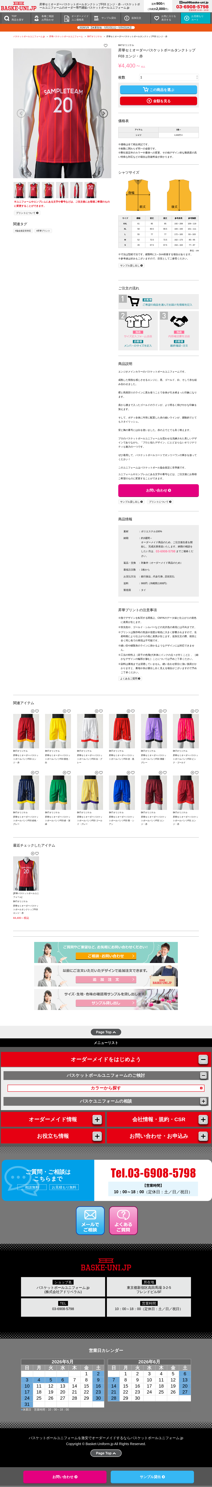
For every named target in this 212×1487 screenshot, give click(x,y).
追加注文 (136, 17)
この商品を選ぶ (158, 89)
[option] (62, 113)
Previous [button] (21, 113)
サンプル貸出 (108, 17)
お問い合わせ (158, 490)
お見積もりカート (197, 18)
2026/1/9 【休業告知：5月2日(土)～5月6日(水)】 (106, 27)
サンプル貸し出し (131, 265)
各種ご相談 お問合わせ (48, 18)
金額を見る (158, 100)
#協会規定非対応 (23, 231)
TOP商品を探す (18, 18)
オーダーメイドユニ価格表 (80, 18)
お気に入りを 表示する (168, 18)
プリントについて (27, 213)
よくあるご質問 (130, 678)
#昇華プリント (43, 231)
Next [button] (103, 113)
